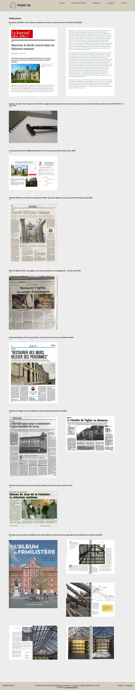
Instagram (128, 685)
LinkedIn (121, 685)
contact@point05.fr (71, 687)
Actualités (110, 3)
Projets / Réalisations (78, 3)
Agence (62, 3)
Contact (124, 3)
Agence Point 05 (23, 5)
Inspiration (96, 3)
